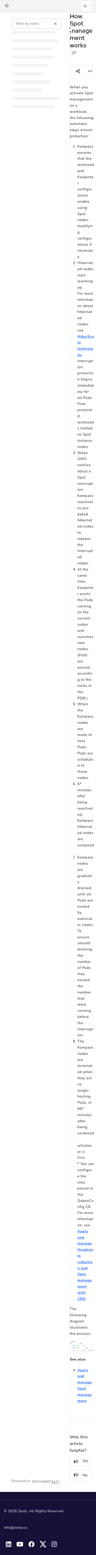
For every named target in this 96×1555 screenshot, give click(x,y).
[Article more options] (90, 71)
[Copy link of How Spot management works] (74, 53)
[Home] (7, 5)
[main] (82, 752)
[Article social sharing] (78, 71)
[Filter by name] (36, 24)
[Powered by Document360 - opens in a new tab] (36, 1481)
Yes (81, 1461)
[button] (86, 6)
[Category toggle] (70, 28)
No (81, 1475)
